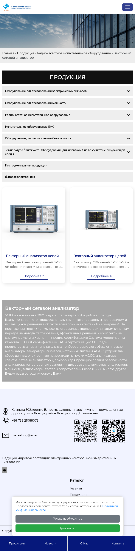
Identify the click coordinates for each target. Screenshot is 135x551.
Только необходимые (67, 518)
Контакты (118, 543)
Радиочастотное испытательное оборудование (74, 53)
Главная (8, 53)
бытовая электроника (20, 177)
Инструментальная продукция (26, 165)
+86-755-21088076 (25, 420)
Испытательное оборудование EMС (29, 126)
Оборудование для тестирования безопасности (38, 138)
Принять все (67, 528)
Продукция (26, 53)
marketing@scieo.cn (27, 435)
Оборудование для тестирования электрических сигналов (46, 91)
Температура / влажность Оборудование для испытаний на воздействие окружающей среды (65, 152)
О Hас (84, 543)
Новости (51, 543)
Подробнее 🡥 (34, 276)
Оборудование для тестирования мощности (35, 103)
